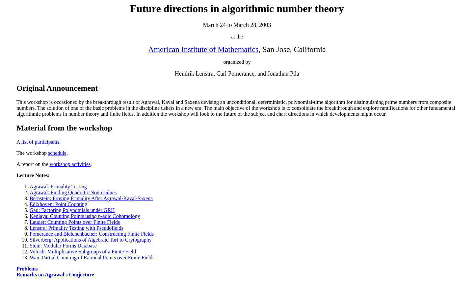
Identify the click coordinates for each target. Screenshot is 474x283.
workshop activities (70, 164)
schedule (57, 153)
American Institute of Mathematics (203, 49)
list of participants (40, 142)
